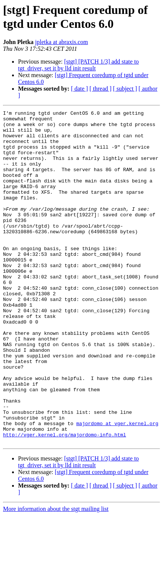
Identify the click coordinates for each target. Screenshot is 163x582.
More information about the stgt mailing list (56, 575)
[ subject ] (125, 88)
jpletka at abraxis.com (61, 42)
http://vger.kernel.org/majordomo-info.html (64, 500)
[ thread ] (100, 88)
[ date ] (79, 88)
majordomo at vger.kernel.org (117, 486)
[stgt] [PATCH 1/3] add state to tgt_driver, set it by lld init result (78, 64)
